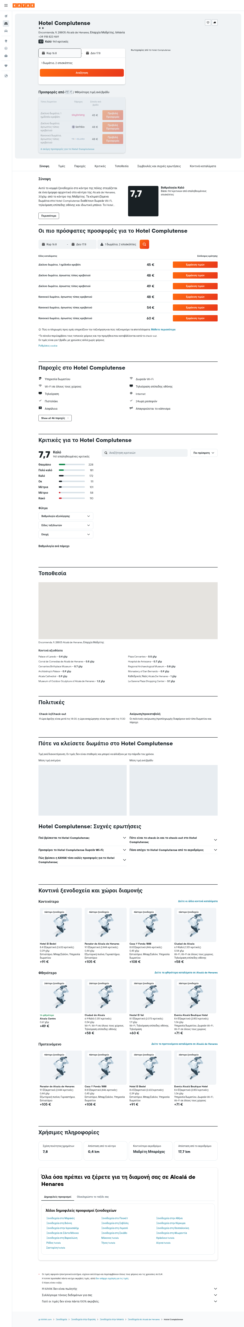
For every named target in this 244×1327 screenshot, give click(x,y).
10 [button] (65, 102)
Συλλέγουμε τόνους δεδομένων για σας (130, 1295)
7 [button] (99, 94)
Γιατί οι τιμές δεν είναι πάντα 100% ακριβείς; (130, 1301)
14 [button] (99, 102)
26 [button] (82, 119)
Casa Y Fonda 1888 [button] (140, 943)
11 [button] (74, 102)
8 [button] (108, 94)
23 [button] (116, 111)
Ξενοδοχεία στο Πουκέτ (114, 1218)
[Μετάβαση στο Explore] (6, 40)
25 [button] (74, 119)
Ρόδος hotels (53, 1242)
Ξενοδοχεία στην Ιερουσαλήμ (62, 1228)
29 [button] (107, 119)
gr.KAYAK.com (45, 1319)
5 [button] (82, 94)
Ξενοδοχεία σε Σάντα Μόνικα (62, 1233)
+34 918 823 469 (48, 36)
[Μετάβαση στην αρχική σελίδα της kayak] (24, 5)
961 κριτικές (60, 41)
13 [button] (91, 102)
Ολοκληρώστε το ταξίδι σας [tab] (93, 1196)
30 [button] (116, 119)
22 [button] (107, 111)
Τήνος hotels (108, 1242)
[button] (6, 5)
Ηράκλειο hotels (165, 1237)
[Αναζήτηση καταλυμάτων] (6, 23)
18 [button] (74, 111)
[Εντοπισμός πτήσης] (6, 48)
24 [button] (65, 119)
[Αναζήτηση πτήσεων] (6, 16)
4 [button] (74, 94)
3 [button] (65, 94)
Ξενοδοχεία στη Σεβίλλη (115, 1223)
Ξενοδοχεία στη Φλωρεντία (171, 1233)
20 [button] (91, 111)
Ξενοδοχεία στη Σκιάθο (114, 1233)
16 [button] (116, 102)
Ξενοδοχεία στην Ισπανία (112, 1319)
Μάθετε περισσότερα (163, 329)
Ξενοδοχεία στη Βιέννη (59, 1223)
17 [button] (65, 111)
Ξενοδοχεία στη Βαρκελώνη (61, 1237)
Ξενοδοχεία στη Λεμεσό (114, 1228)
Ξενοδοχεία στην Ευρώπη (83, 1319)
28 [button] (99, 119)
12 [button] (82, 102)
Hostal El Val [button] (136, 1015)
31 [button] (65, 128)
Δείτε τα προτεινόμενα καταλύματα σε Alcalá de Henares (184, 1043)
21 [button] (99, 111)
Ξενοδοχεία (61, 1319)
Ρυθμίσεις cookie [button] (47, 345)
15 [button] (107, 102)
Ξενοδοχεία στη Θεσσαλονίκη (172, 1228)
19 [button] (82, 111)
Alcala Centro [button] (48, 1018)
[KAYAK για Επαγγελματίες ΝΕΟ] (6, 55)
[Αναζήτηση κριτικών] (147, 452)
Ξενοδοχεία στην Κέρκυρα (170, 1223)
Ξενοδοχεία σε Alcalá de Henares (144, 1319)
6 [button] (91, 94)
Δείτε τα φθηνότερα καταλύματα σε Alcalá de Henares (186, 972)
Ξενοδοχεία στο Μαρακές (60, 1218)
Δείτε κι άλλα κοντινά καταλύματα (198, 901)
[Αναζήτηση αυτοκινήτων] (6, 30)
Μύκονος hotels (110, 1237)
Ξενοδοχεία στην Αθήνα (169, 1218)
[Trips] (6, 65)
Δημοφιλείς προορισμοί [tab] (57, 1196)
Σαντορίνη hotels (55, 1247)
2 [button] (116, 86)
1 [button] (107, 86)
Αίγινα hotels (163, 1242)
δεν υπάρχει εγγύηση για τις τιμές (112, 1278)
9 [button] (116, 94)
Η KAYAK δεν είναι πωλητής (130, 1289)
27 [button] (90, 119)
